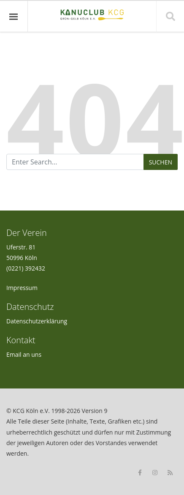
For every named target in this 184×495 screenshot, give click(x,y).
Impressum (22, 288)
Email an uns (23, 354)
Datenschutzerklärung (36, 321)
